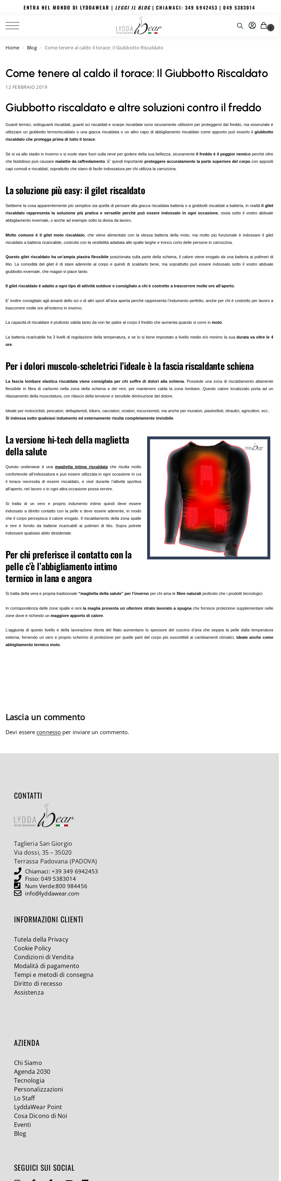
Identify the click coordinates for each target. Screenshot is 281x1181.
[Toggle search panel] (240, 25)
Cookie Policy (32, 948)
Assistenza (29, 992)
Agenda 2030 (32, 1071)
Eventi (22, 1124)
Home (12, 47)
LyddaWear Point (38, 1107)
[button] (265, 25)
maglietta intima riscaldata (81, 466)
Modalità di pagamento (46, 965)
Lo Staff (24, 1098)
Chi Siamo (28, 1062)
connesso (49, 731)
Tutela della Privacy (41, 939)
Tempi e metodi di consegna (54, 974)
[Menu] (17, 25)
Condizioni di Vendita (44, 957)
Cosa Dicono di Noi (40, 1115)
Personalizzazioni (38, 1089)
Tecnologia (29, 1080)
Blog (32, 47)
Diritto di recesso (38, 983)
